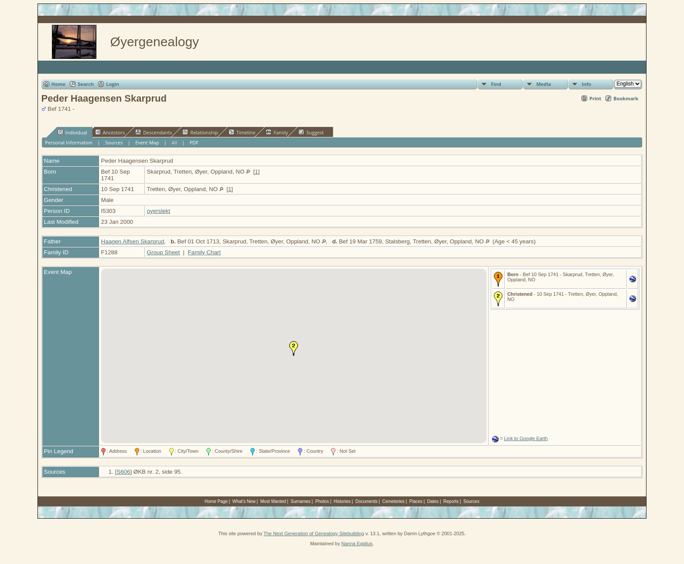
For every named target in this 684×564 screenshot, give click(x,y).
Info (586, 84)
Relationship (200, 132)
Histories (342, 501)
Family (277, 132)
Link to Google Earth (525, 438)
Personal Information (68, 142)
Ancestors (110, 132)
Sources (114, 142)
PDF (194, 142)
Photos (322, 501)
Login (112, 84)
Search (86, 84)
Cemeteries (393, 501)
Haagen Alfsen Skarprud (132, 241)
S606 (123, 471)
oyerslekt (158, 211)
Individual (72, 132)
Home (58, 84)
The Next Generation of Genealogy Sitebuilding (313, 533)
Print (595, 98)
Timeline (242, 132)
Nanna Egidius (357, 543)
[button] (293, 348)
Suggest (311, 132)
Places (415, 501)
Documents (367, 501)
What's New (244, 501)
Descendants (153, 132)
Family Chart (204, 252)
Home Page (216, 501)
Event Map (147, 142)
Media (543, 84)
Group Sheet (163, 252)
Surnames (301, 501)
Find (496, 84)
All (174, 142)
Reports (450, 501)
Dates (432, 501)
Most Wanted (273, 501)
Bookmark (625, 98)
